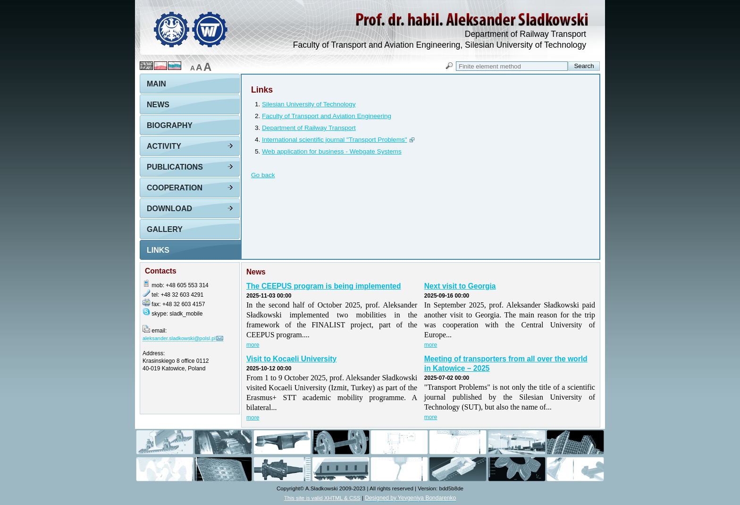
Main (156, 84)
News (158, 105)
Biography (170, 125)
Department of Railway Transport (309, 127)
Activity (164, 146)
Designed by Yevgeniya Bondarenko (410, 498)
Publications (175, 167)
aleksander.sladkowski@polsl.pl (179, 338)
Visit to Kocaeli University (291, 359)
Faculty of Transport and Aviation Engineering (326, 116)
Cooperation (174, 188)
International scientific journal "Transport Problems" (334, 139)
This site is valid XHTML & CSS (322, 498)
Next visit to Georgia (460, 286)
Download (169, 209)
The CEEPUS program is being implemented (323, 286)
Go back (263, 175)
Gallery (165, 229)
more (252, 345)
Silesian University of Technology (308, 104)
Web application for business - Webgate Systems (332, 151)
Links (158, 250)
